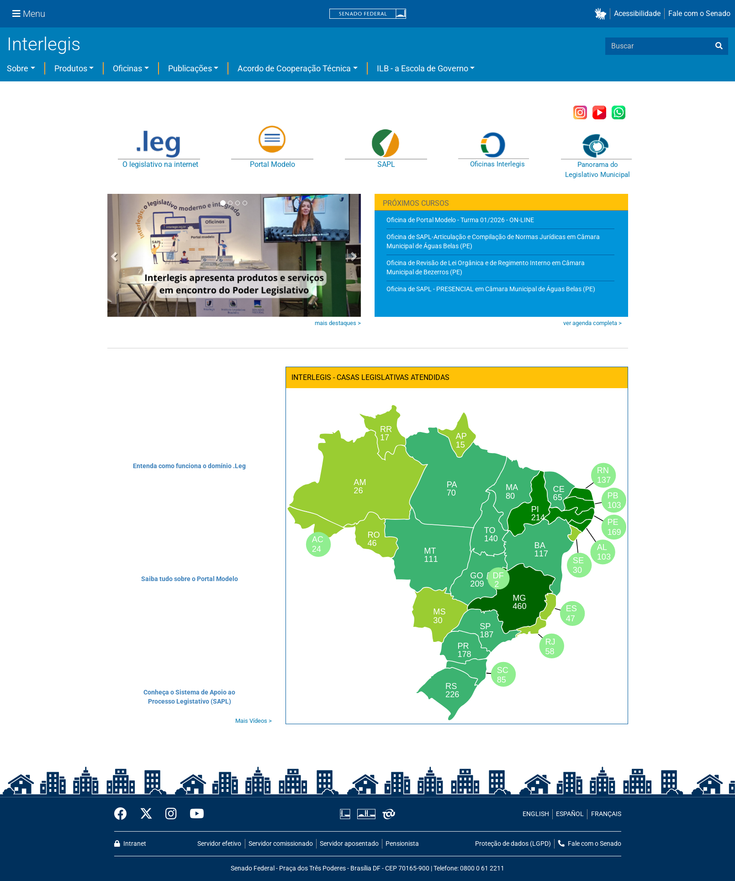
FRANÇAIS (606, 814)
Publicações (190, 68)
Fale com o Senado (699, 13)
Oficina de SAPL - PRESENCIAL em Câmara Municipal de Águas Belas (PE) (490, 289)
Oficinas (127, 68)
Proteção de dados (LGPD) (513, 844)
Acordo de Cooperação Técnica (294, 68)
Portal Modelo (272, 164)
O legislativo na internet (160, 164)
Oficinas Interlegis (497, 164)
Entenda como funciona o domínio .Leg (189, 466)
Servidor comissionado (281, 844)
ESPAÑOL (570, 814)
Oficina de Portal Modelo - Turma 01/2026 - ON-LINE (460, 220)
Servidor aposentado (349, 844)
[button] (602, 14)
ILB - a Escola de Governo (422, 68)
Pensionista (402, 844)
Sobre (17, 68)
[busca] (719, 46)
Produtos (70, 68)
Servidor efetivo (219, 844)
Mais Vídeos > (253, 720)
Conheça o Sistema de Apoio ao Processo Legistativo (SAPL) (189, 697)
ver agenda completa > (592, 323)
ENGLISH (536, 814)
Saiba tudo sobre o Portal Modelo (189, 578)
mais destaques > (338, 323)
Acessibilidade (637, 13)
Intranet (130, 844)
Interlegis (43, 44)
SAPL (386, 164)
